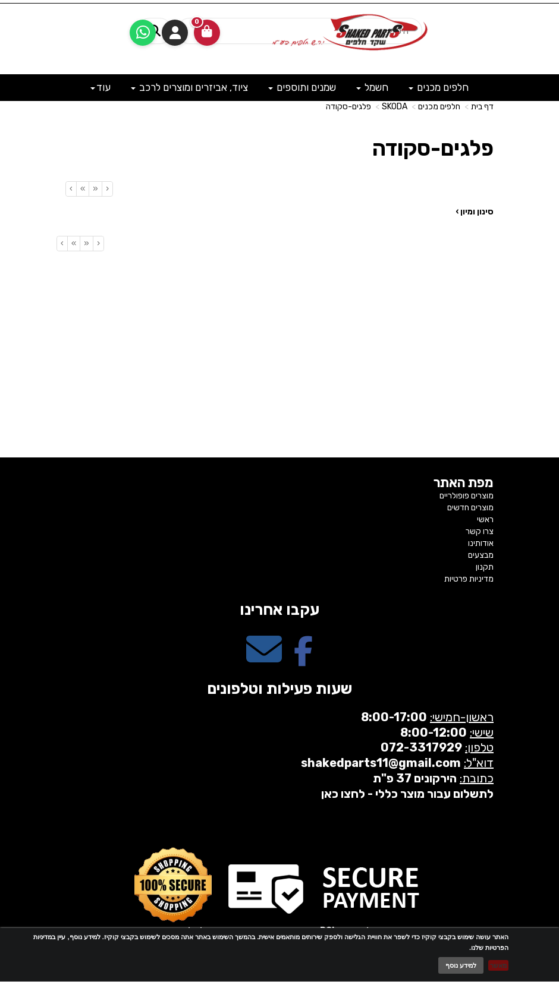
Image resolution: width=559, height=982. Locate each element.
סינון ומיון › (475, 212)
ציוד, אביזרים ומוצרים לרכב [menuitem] (189, 87)
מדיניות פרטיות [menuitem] (469, 579)
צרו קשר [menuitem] (480, 531)
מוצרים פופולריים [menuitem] (466, 496)
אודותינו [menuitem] (481, 543)
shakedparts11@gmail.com (381, 763)
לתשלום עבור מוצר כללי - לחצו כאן (407, 794)
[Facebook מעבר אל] (303, 660)
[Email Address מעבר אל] (264, 660)
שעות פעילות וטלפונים (279, 689)
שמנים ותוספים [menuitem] (302, 87)
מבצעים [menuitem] (481, 555)
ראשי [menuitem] (485, 519)
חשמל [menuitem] (372, 87)
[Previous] (95, 189)
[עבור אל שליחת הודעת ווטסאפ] (143, 33)
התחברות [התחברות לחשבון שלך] (175, 33)
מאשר (498, 965)
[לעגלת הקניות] (207, 33)
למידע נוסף (460, 965)
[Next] (82, 189)
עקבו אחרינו (279, 610)
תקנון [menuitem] (485, 567)
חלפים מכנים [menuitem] (439, 87)
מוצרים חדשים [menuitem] (470, 508)
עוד (100, 87)
